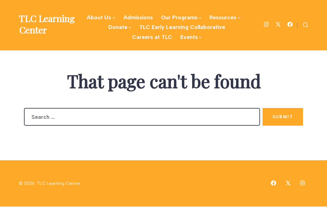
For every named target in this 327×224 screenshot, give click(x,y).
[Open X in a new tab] (278, 24)
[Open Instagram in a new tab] (266, 24)
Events (191, 37)
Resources (224, 17)
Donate (119, 27)
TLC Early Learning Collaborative (182, 27)
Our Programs (181, 17)
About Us (101, 17)
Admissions (138, 17)
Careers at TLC (152, 37)
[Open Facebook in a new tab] (290, 24)
